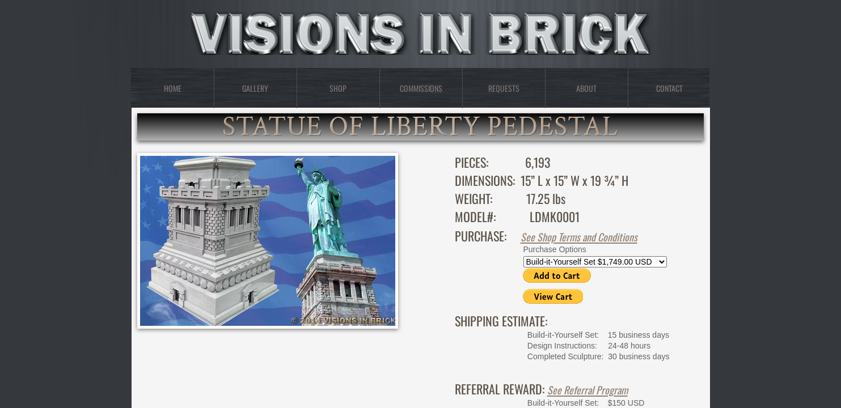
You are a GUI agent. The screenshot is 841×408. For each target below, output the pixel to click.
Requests (503, 88)
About (586, 88)
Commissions (421, 88)
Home (172, 88)
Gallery (255, 88)
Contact (669, 88)
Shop (337, 88)
